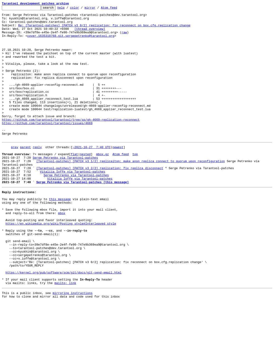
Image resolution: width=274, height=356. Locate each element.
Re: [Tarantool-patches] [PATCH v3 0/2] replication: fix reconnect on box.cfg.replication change (104, 29)
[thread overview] (89, 33)
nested (85, 183)
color (81, 9)
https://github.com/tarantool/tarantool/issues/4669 (47, 147)
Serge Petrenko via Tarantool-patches (65, 187)
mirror (97, 9)
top (135, 183)
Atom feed (116, 9)
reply (37, 174)
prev (14, 174)
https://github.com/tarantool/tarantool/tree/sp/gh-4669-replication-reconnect (71, 142)
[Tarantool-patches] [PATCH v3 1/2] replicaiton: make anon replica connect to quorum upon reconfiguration (130, 191)
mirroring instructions (72, 347)
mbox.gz (102, 183)
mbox (61, 252)
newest (117, 174)
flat (74, 183)
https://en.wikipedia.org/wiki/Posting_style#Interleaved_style (61, 265)
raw (124, 38)
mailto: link (65, 336)
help (68, 9)
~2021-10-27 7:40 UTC (92, 174)
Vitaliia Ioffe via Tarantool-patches (72, 204)
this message (60, 235)
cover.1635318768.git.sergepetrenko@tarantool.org (70, 42)
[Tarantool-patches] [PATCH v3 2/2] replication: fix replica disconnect (99, 199)
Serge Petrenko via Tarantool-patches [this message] (82, 216)
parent (25, 174)
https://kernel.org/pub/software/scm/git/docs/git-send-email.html (64, 323)
